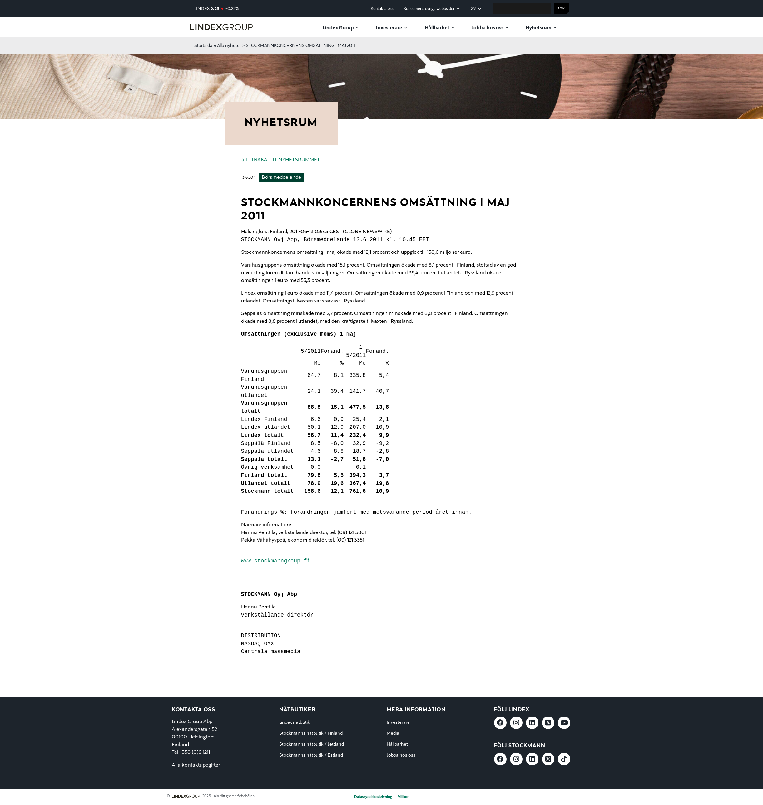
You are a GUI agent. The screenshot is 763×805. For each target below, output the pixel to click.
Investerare (389, 28)
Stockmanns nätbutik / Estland (311, 755)
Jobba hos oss (487, 28)
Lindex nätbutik (294, 722)
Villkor (403, 797)
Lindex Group (338, 28)
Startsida (203, 45)
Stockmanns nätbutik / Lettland (311, 744)
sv (473, 9)
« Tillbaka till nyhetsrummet (280, 160)
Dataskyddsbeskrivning (373, 797)
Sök (561, 8)
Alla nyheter (229, 45)
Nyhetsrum (539, 28)
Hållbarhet (437, 28)
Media (393, 733)
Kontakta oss (382, 9)
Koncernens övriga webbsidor (429, 9)
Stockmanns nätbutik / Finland (311, 733)
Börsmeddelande (281, 177)
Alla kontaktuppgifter (196, 765)
